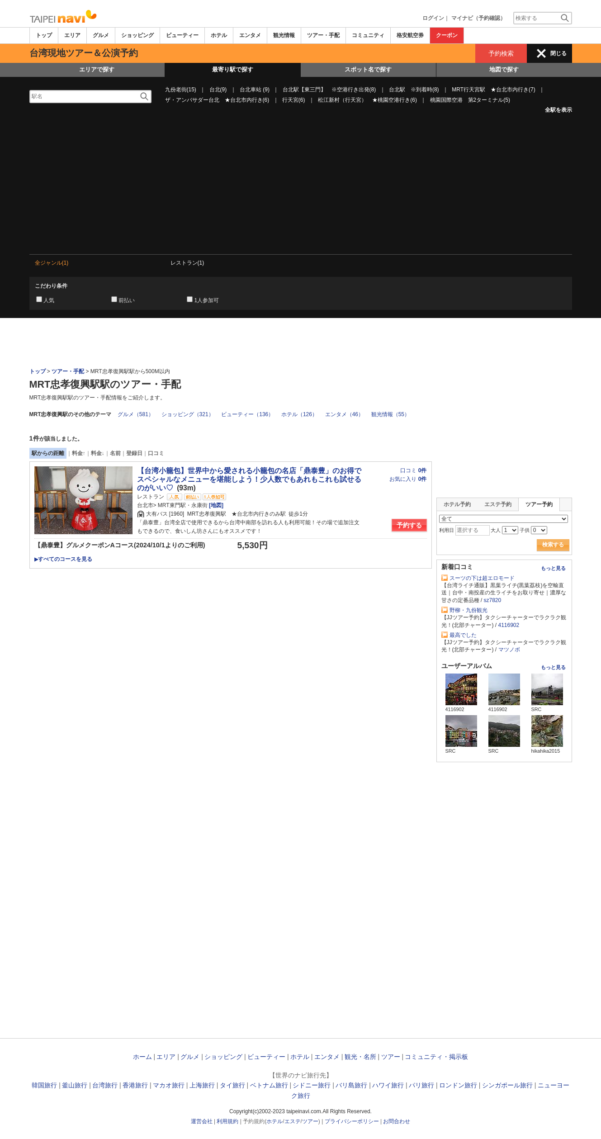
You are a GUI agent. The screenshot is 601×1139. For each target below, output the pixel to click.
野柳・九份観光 (468, 610)
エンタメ (250, 35)
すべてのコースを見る (63, 559)
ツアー (390, 1056)
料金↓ (97, 453)
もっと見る (553, 568)
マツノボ (509, 649)
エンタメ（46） (344, 414)
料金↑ (78, 453)
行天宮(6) (293, 100)
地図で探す (504, 69)
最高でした (463, 635)
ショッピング (137, 35)
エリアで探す (96, 69)
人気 (48, 300)
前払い (126, 300)
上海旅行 (202, 1085)
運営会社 (202, 1121)
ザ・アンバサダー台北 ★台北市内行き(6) (217, 100)
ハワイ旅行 (388, 1085)
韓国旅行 (44, 1085)
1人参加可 (206, 300)
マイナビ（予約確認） (478, 18)
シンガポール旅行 (507, 1085)
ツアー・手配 (323, 35)
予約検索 (501, 53)
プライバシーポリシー (352, 1121)
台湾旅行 (105, 1085)
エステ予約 (497, 504)
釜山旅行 (74, 1085)
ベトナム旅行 (269, 1085)
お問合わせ (396, 1121)
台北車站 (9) (255, 89)
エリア (72, 35)
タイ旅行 (232, 1085)
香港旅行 (135, 1085)
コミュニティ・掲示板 (436, 1056)
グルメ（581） (136, 414)
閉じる (558, 53)
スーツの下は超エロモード (482, 578)
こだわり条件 (51, 286)
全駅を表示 (558, 110)
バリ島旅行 (351, 1085)
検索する (553, 544)
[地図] (215, 505)
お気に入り (407, 479)
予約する (409, 525)
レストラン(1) (187, 263)
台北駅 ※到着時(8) (414, 89)
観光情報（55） (390, 414)
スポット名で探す (368, 69)
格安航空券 (410, 35)
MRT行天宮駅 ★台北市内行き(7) (493, 89)
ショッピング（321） (187, 414)
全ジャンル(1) (52, 263)
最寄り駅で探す (232, 69)
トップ (44, 35)
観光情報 (284, 35)
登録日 (134, 453)
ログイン (433, 18)
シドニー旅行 (312, 1085)
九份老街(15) (180, 89)
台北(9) (218, 89)
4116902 (509, 625)
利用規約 (227, 1121)
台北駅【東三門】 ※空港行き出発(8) (329, 89)
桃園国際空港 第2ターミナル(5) (470, 100)
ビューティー (182, 35)
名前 (115, 453)
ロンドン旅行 (458, 1085)
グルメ (101, 35)
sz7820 (493, 600)
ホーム (142, 1056)
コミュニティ (368, 35)
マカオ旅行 (169, 1085)
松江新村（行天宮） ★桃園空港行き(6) (367, 100)
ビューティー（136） (247, 414)
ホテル (219, 35)
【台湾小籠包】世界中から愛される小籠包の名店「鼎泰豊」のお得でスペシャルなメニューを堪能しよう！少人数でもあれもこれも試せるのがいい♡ (249, 479)
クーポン (447, 35)
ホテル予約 (457, 504)
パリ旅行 (421, 1085)
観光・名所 (360, 1056)
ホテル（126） (299, 414)
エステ (292, 1121)
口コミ (156, 453)
